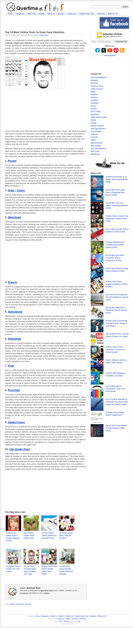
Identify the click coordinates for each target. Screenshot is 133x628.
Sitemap (66, 621)
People (93, 123)
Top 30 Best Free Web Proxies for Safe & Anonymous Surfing (115, 257)
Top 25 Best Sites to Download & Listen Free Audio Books (115, 388)
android (12, 604)
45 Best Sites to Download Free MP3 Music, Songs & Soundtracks (116, 323)
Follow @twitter (110, 55)
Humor (93, 106)
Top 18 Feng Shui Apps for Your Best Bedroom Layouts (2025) (117, 297)
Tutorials (94, 137)
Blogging (94, 80)
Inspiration (95, 114)
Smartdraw (14, 338)
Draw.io (12, 282)
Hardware (95, 103)
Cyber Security (97, 89)
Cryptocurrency (97, 86)
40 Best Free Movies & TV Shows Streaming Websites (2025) (117, 179)
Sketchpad (14, 217)
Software (94, 134)
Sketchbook (15, 311)
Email (93, 92)
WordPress (95, 154)
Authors (61, 14)
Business (94, 83)
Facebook (24, 593)
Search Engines (97, 126)
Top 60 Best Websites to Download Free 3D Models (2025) (116, 310)
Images (94, 109)
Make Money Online (99, 117)
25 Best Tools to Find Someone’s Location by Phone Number (115, 349)
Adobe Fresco (16, 422)
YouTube (74, 619)
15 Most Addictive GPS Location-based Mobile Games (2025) (115, 244)
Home (10, 14)
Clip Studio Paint (19, 449)
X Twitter (45, 593)
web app (28, 604)
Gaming (94, 97)
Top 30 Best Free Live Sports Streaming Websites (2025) (117, 205)
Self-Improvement (98, 129)
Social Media (96, 131)
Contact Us (71, 14)
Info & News (96, 112)
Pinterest (82, 619)
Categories (19, 14)
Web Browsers (97, 143)
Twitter (67, 619)
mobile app (20, 604)
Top (78, 621)
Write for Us (113, 14)
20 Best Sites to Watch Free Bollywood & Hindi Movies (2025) (117, 218)
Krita (11, 365)
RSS (60, 621)
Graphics (94, 100)
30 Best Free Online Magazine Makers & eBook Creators (117, 284)
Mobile (41, 14)
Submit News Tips (86, 14)
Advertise (101, 14)
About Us (51, 14)
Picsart (12, 160)
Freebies (94, 94)
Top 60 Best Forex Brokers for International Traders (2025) (116, 428)
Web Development (98, 148)
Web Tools (31, 14)
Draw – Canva (16, 190)
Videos (93, 140)
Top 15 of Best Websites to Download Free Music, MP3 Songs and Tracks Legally (117, 401)
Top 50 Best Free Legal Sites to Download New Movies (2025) (115, 192)
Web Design (96, 146)
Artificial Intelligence (99, 77)
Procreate (14, 390)
